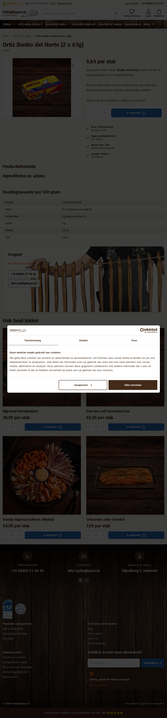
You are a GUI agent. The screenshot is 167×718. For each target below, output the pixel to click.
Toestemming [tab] (32, 340)
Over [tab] (134, 340)
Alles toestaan (133, 384)
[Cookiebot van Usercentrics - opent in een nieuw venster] (142, 330)
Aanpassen (83, 384)
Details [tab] (83, 340)
